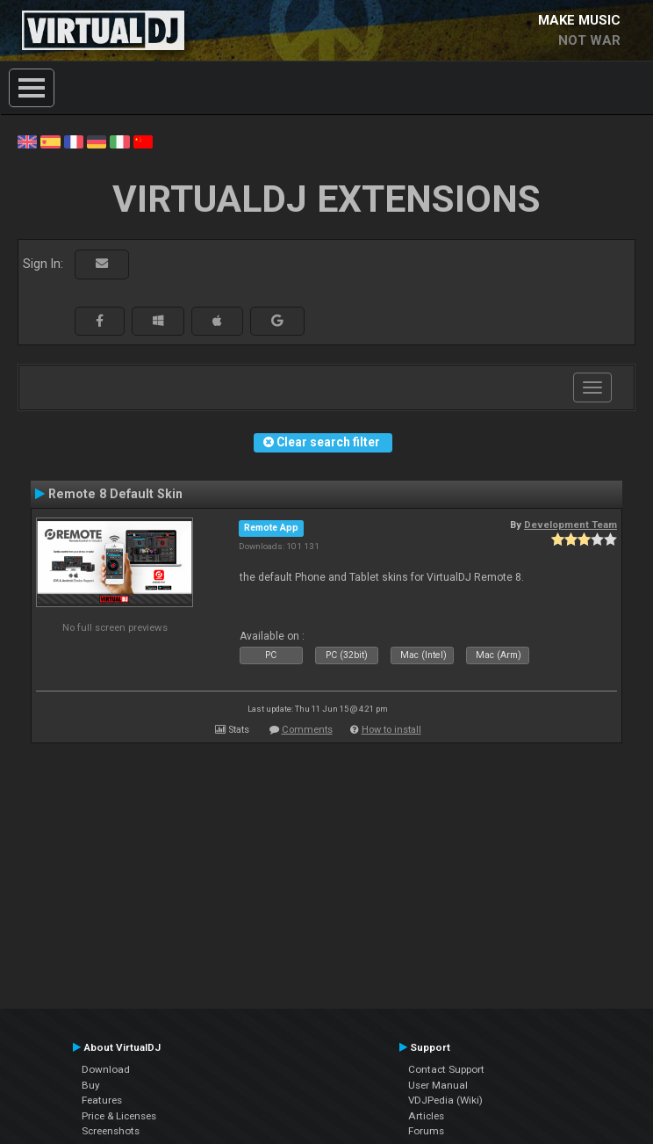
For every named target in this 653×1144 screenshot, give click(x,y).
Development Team (570, 524)
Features (102, 1100)
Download (106, 1069)
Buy (91, 1085)
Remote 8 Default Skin (115, 494)
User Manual (438, 1085)
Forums (426, 1131)
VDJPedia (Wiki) (445, 1100)
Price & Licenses (119, 1116)
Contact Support (446, 1069)
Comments (307, 729)
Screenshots (111, 1131)
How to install (391, 729)
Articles (426, 1116)
